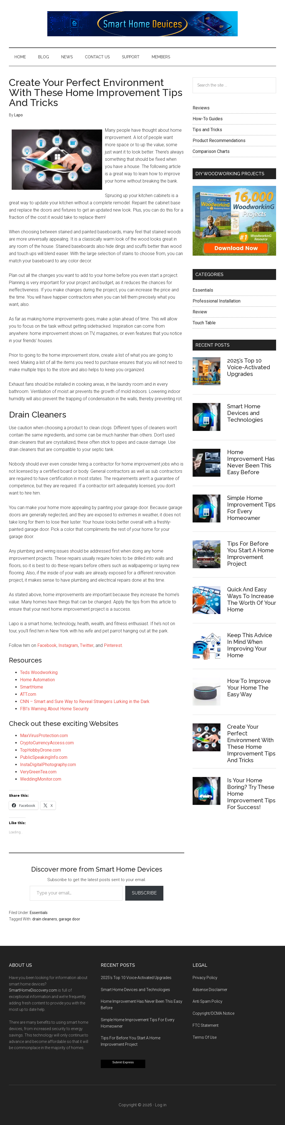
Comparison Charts (211, 151)
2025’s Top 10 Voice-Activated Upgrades (248, 367)
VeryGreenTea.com (38, 771)
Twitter (87, 645)
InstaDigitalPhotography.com (48, 764)
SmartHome (31, 687)
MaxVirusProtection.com (44, 735)
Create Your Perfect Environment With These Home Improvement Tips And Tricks (251, 743)
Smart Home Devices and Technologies (245, 413)
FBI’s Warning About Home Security (54, 708)
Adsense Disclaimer (210, 989)
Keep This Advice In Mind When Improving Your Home (249, 645)
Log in (160, 1105)
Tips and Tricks (207, 129)
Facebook (46, 645)
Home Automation (37, 679)
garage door (69, 919)
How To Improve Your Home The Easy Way (249, 688)
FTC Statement (205, 1025)
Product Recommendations (219, 140)
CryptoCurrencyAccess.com (47, 742)
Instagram (68, 645)
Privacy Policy (205, 977)
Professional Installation (216, 301)
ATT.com (28, 694)
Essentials (39, 912)
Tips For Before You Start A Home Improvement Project (250, 553)
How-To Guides (208, 118)
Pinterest (113, 645)
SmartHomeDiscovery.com (33, 990)
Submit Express (123, 1062)
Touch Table (204, 322)
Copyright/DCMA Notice (213, 1013)
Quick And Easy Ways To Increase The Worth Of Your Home (251, 599)
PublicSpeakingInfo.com (43, 757)
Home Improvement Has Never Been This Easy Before (251, 462)
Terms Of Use (205, 1037)
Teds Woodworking (39, 672)
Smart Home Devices (142, 23)
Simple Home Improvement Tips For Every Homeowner (251, 508)
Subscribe (144, 893)
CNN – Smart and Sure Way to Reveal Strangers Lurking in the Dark (84, 701)
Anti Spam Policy (207, 1001)
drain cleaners (44, 919)
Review (200, 312)
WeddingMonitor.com (40, 779)
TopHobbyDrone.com (40, 750)
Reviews (201, 108)
